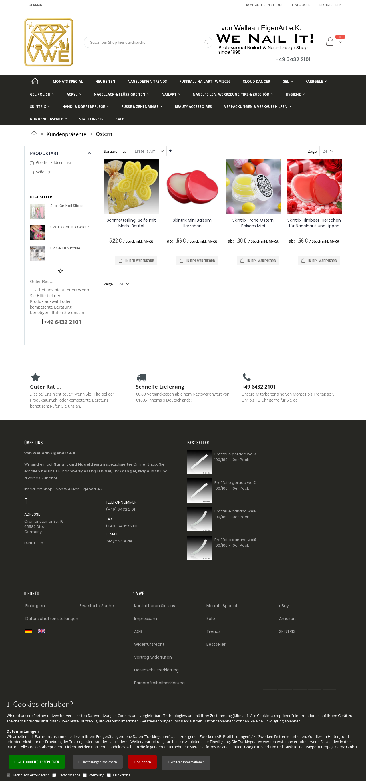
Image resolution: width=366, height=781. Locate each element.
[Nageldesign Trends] (147, 81)
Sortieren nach (116, 151)
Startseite (35, 133)
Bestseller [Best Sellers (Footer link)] (216, 644)
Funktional (122, 775)
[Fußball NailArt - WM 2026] (205, 81)
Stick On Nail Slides (66, 206)
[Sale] (120, 119)
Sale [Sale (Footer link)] (210, 618)
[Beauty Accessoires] (193, 106)
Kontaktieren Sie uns (265, 5)
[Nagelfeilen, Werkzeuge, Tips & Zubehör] (233, 94)
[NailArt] (171, 94)
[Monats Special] (68, 81)
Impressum (145, 618)
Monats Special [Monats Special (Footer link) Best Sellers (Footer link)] (221, 606)
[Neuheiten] (105, 81)
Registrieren (330, 5)
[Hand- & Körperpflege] (86, 106)
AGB (138, 631)
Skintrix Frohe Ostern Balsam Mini (253, 223)
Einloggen (301, 5)
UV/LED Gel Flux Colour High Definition (71, 227)
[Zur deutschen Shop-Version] (30, 630)
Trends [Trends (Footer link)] (213, 631)
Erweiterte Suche (97, 606)
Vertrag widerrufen (153, 657)
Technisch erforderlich (31, 775)
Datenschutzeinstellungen (52, 618)
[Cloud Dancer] (256, 81)
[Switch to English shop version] (43, 630)
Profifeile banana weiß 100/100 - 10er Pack (235, 542)
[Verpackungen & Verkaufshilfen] (257, 106)
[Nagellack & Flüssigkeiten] (121, 94)
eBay (284, 606)
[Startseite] (34, 81)
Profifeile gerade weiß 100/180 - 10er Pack (235, 456)
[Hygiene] (295, 94)
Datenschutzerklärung (156, 670)
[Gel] (288, 81)
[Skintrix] (40, 106)
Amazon (287, 618)
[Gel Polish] (42, 94)
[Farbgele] (316, 81)
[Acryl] (74, 94)
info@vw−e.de (119, 541)
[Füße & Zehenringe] (142, 106)
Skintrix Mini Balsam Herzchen (192, 223)
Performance (69, 775)
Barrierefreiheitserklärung (159, 683)
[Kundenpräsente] (48, 119)
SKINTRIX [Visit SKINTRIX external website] (287, 631)
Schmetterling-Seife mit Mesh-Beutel (131, 223)
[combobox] (148, 42)
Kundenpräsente (66, 134)
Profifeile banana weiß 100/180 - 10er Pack (235, 514)
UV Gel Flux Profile (65, 248)
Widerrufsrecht (149, 644)
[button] (186, 763)
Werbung (96, 775)
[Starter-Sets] (91, 119)
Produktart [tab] (44, 153)
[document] (184, 739)
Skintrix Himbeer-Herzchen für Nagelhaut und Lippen (314, 223)
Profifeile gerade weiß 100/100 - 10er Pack (235, 485)
